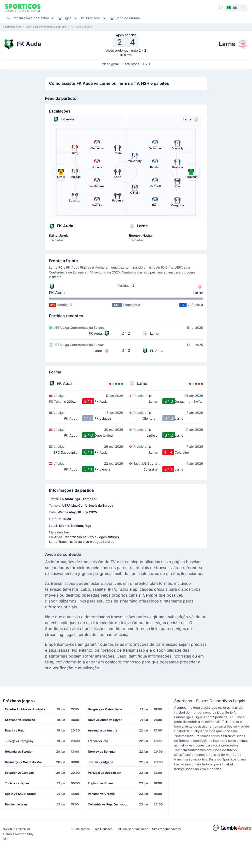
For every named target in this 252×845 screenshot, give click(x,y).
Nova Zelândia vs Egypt (105, 720)
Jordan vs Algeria (100, 762)
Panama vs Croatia (101, 794)
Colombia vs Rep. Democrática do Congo (109, 804)
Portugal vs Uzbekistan (104, 772)
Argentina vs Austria (102, 730)
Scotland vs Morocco (20, 720)
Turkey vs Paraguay (19, 741)
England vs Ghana (100, 783)
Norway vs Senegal (101, 751)
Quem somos (80, 829)
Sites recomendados (166, 829)
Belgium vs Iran (16, 804)
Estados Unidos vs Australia (25, 709)
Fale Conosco (103, 829)
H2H (146, 64)
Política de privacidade (132, 829)
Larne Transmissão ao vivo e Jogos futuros (81, 542)
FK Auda (57, 292)
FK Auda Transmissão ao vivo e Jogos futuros (84, 537)
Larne (198, 292)
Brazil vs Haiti (14, 730)
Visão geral (110, 64)
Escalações (131, 64)
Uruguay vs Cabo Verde (105, 709)
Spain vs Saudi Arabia (20, 794)
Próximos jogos (20, 700)
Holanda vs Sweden (19, 751)
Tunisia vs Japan (17, 783)
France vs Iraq (98, 741)
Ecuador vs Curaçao (19, 772)
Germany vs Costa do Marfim (26, 762)
